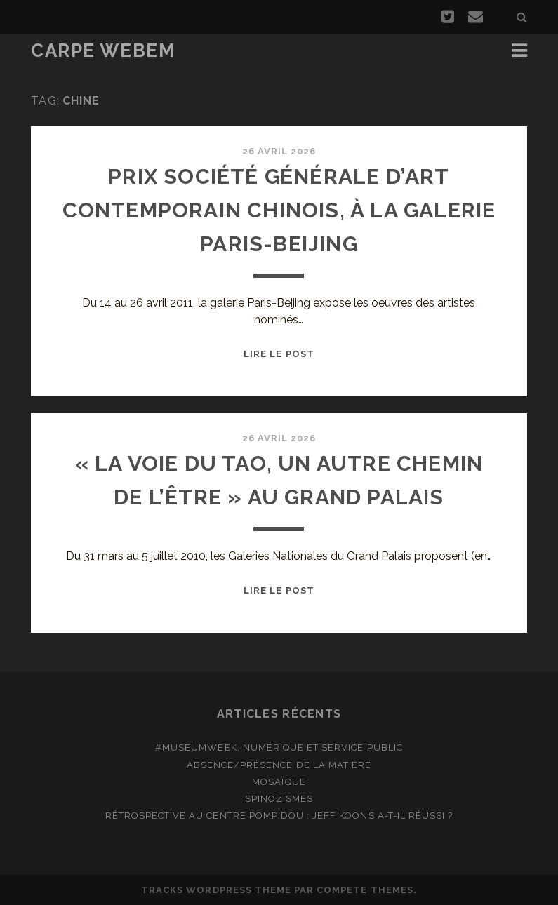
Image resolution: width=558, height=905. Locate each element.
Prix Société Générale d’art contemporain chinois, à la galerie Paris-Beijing (279, 210)
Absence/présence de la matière (279, 765)
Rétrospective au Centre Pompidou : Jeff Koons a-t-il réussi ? (279, 815)
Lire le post (279, 354)
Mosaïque (278, 782)
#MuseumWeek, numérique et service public (279, 747)
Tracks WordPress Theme (216, 890)
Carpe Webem (103, 50)
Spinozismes (279, 798)
